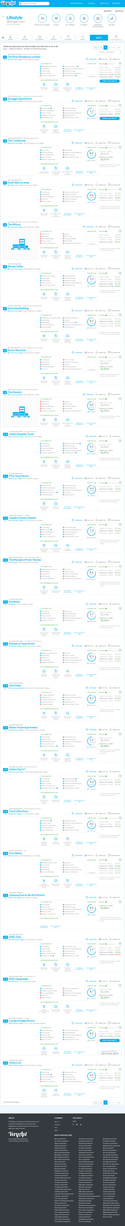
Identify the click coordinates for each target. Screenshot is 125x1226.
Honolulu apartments (85, 1148)
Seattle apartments (109, 1171)
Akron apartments (60, 1139)
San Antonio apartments (110, 1159)
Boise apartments (59, 1162)
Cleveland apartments (61, 1187)
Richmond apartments (110, 1150)
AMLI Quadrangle (18, 978)
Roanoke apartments (109, 1152)
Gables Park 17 (17, 769)
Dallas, (12, 604)
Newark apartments (85, 1203)
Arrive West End (17, 350)
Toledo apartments (109, 1189)
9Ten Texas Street (19, 475)
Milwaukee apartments (86, 1191)
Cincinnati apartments (61, 1182)
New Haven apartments (86, 1208)
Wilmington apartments (110, 1212)
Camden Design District (22, 1020)
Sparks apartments (109, 1175)
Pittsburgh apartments (110, 1139)
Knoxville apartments (85, 1166)
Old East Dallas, (16, 479)
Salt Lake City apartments (111, 1157)
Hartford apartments (85, 1146)
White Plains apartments (110, 1210)
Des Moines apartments (61, 1205)
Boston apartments (60, 1164)
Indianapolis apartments (86, 1152)
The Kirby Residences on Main (24, 56)
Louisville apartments (85, 1178)
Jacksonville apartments (86, 1162)
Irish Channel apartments (86, 1157)
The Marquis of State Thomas (25, 559)
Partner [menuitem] (116, 3)
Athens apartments (60, 1143)
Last (119, 47)
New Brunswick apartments (87, 1205)
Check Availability (109, 81)
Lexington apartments (85, 1173)
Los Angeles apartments (86, 1175)
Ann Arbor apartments (61, 1141)
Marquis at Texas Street (22, 643)
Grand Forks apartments (62, 1219)
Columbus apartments (61, 1196)
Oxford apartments (85, 1217)
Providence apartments (110, 1143)
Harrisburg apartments (86, 1143)
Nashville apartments (85, 1201)
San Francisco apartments (111, 1164)
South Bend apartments (110, 1173)
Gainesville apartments (61, 1217)
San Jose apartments (109, 1166)
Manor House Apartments (23, 727)
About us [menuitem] (104, 3)
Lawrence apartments (85, 1171)
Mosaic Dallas (15, 266)
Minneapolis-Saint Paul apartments (89, 1196)
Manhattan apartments (86, 1185)
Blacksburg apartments (61, 1157)
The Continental (16, 140)
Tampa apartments (109, 1187)
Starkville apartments (109, 1180)
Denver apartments (60, 1203)
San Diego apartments (110, 1162)
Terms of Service (14, 1141)
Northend (14, 601)
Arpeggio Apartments (20, 98)
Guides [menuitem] (92, 3)
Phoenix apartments (85, 1221)
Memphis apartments (85, 1187)
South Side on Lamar (18, 182)
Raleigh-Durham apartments (111, 1146)
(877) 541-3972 (110, 1053)
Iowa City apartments (85, 1155)
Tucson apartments (109, 1196)
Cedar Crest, (14, 185)
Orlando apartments (85, 1214)
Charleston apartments (61, 1173)
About (56, 1122)
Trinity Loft (15, 1062)
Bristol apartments (60, 1169)
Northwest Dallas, (16, 101)
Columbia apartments (61, 1191)
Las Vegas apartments (85, 1169)
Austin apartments (60, 1148)
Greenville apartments (85, 1141)
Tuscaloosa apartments (110, 1201)
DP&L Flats (15, 936)
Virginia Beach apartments (111, 1203)
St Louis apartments (109, 1182)
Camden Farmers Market (22, 517)
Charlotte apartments (61, 1175)
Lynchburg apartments (85, 1180)
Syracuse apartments (109, 1185)
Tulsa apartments (108, 1198)
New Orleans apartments (86, 1210)
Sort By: (102, 52)
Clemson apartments (60, 1185)
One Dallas (15, 685)
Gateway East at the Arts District (27, 895)
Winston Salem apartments (111, 1214)
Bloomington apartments (62, 1159)
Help (56, 1127)
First (95, 48)
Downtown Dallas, (16, 59)
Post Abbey (15, 853)
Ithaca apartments (84, 1159)
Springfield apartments (110, 1178)
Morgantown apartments (86, 1198)
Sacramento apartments (110, 1155)
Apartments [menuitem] (77, 3)
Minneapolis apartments (86, 1194)
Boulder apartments (60, 1166)
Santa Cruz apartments (110, 1169)
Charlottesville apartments (62, 1178)
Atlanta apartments (60, 1146)
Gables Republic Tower (21, 434)
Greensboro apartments (86, 1139)
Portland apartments (109, 1141)
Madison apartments (85, 1182)
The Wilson (14, 224)
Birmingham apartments (61, 1155)
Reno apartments (108, 1148)
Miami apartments (84, 1189)
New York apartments (85, 1212)
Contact (57, 1125)
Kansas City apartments (86, 1164)
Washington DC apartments (111, 1205)
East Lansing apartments (61, 1212)
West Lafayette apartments (111, 1208)
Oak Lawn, (14, 562)
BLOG (74, 1121)
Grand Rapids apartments (62, 1221)
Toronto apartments (109, 1194)
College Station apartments (62, 1189)
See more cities (107, 1217)
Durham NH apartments (61, 1210)
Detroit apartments (60, 1208)
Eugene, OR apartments (61, 1214)
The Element (15, 392)
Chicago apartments (60, 1180)
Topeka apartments (109, 1191)
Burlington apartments (61, 1171)
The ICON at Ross (18, 811)
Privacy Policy (24, 1141)
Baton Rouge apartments (62, 1152)
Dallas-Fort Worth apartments (63, 1201)
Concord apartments (60, 1198)
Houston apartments (85, 1150)
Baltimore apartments (61, 1150)
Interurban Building (18, 308)
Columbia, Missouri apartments (64, 1194)
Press (56, 1130)
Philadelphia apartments (86, 1219)
